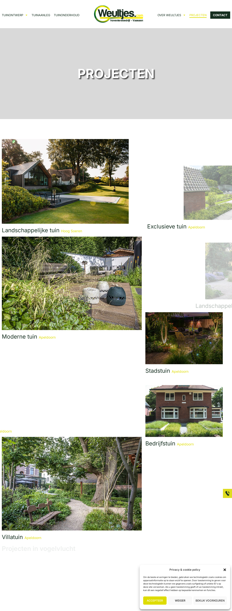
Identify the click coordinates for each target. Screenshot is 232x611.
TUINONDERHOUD (67, 15)
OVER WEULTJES (172, 15)
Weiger (180, 600)
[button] (225, 570)
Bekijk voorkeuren (210, 600)
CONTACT (220, 15)
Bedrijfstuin (169, 443)
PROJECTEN (198, 15)
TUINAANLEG (41, 15)
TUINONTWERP (15, 15)
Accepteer (155, 600)
